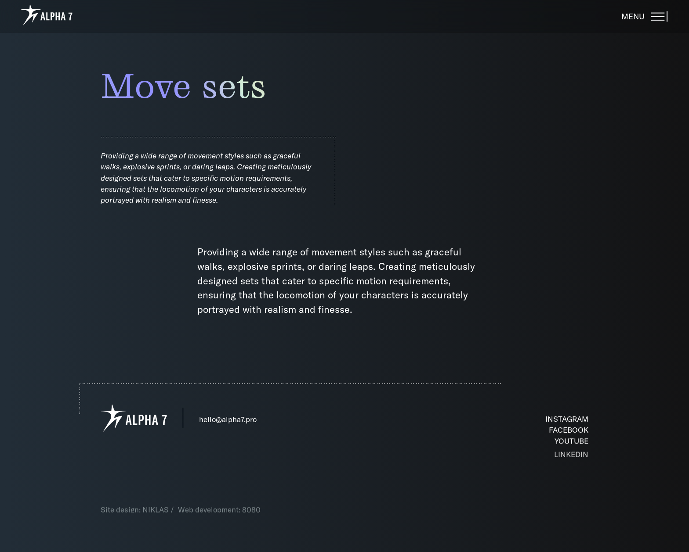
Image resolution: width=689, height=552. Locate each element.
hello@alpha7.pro (228, 419)
